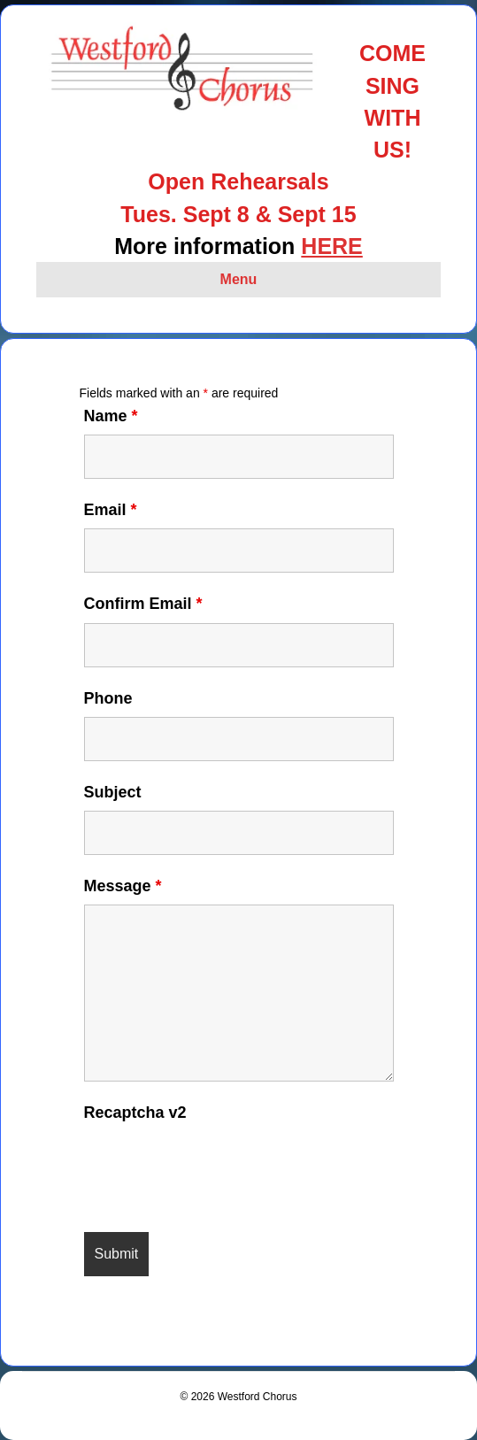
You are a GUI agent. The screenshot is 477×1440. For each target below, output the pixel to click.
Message (123, 886)
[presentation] (218, 1166)
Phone (108, 698)
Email (110, 510)
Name (111, 416)
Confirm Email (143, 603)
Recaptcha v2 (135, 1112)
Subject (113, 792)
